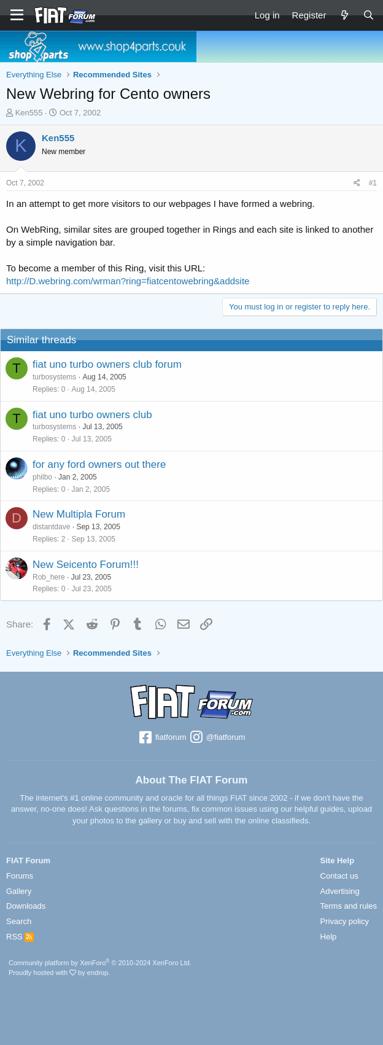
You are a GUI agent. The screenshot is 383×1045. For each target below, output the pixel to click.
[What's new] (344, 15)
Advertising (340, 891)
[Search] (369, 15)
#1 (373, 183)
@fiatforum (216, 738)
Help (328, 936)
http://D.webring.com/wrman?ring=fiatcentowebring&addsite (127, 281)
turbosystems (54, 377)
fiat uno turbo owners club (92, 415)
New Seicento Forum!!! (86, 564)
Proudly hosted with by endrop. (59, 972)
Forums (19, 875)
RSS (20, 936)
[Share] (357, 183)
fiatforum (161, 738)
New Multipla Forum (79, 514)
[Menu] (16, 15)
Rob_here (49, 577)
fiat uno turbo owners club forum (107, 364)
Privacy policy (344, 921)
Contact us (339, 875)
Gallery (18, 891)
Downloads (25, 906)
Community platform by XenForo (100, 962)
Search (18, 921)
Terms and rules (348, 906)
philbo (42, 477)
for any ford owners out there (99, 464)
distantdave (51, 526)
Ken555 (29, 112)
